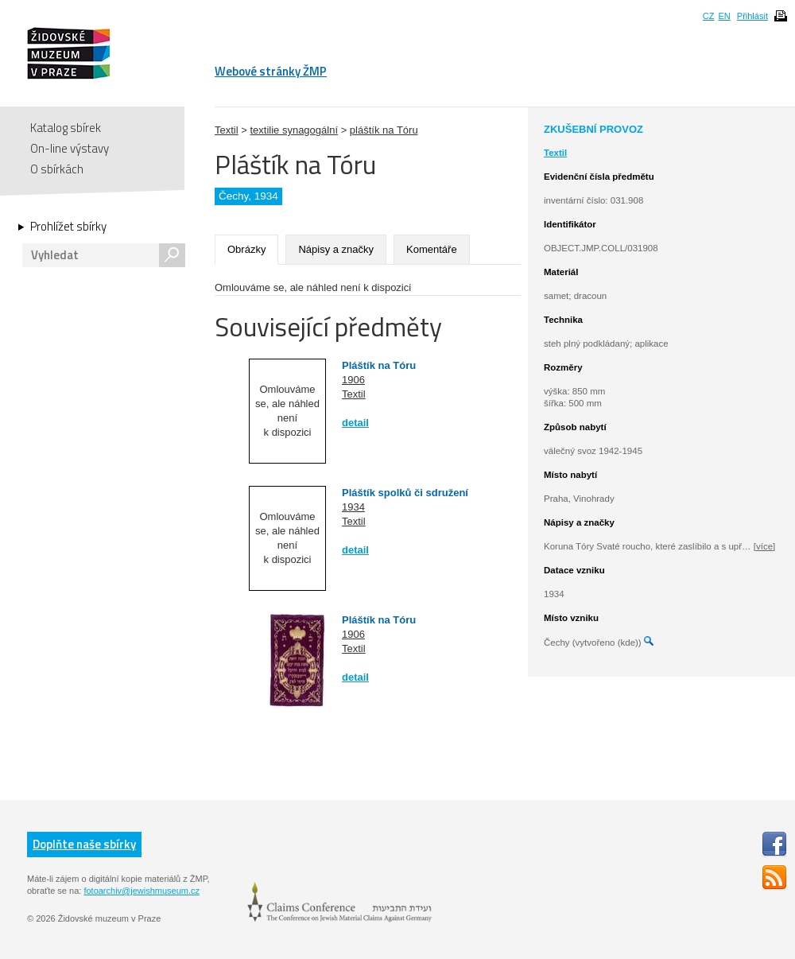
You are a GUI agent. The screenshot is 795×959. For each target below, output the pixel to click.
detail (355, 423)
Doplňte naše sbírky (84, 844)
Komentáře (431, 249)
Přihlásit (752, 16)
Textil (226, 130)
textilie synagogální (294, 130)
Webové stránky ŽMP (271, 71)
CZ (709, 16)
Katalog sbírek (65, 127)
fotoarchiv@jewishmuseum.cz (141, 890)
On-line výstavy (69, 148)
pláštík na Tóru (384, 130)
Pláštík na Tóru (379, 365)
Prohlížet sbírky (68, 226)
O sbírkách (56, 169)
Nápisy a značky (336, 249)
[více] (764, 546)
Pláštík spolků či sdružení (405, 493)
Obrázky (246, 249)
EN (724, 16)
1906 (353, 380)
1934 (353, 507)
